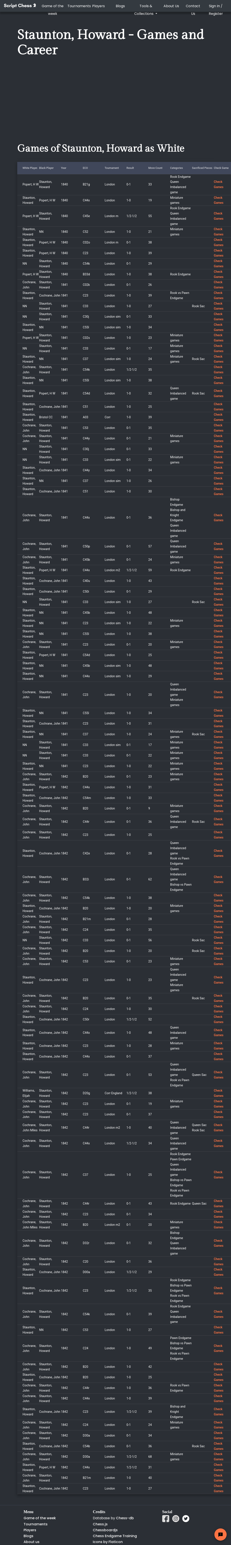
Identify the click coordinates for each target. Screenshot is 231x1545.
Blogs (120, 6)
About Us (171, 6)
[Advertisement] (89, 106)
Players (98, 6)
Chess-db (124, 1518)
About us (32, 1541)
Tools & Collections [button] (144, 9)
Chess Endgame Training (115, 1535)
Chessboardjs (105, 1530)
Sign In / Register (216, 9)
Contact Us (193, 9)
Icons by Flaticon (108, 1541)
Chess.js (100, 1524)
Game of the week (53, 9)
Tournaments (77, 6)
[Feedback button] (220, 1534)
